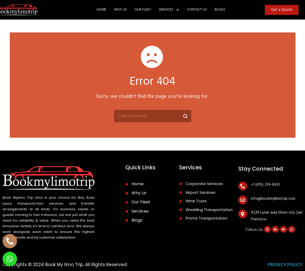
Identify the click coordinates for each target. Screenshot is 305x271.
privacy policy (285, 264)
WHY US (120, 10)
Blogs (220, 10)
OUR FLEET (143, 10)
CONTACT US (197, 10)
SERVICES (169, 9)
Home (101, 10)
